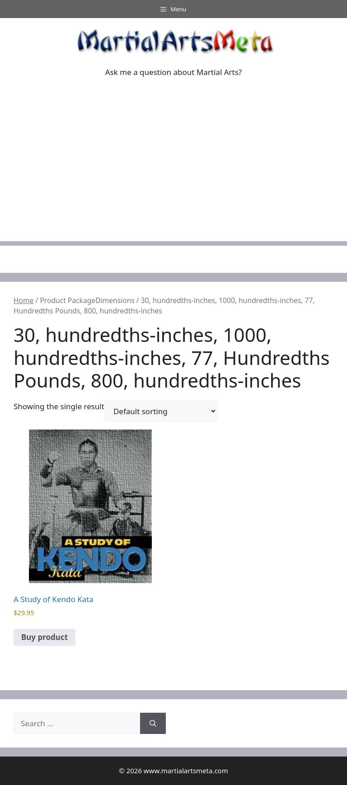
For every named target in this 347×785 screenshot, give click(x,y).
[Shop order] (160, 411)
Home (23, 300)
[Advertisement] (173, 178)
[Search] (153, 723)
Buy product (44, 637)
